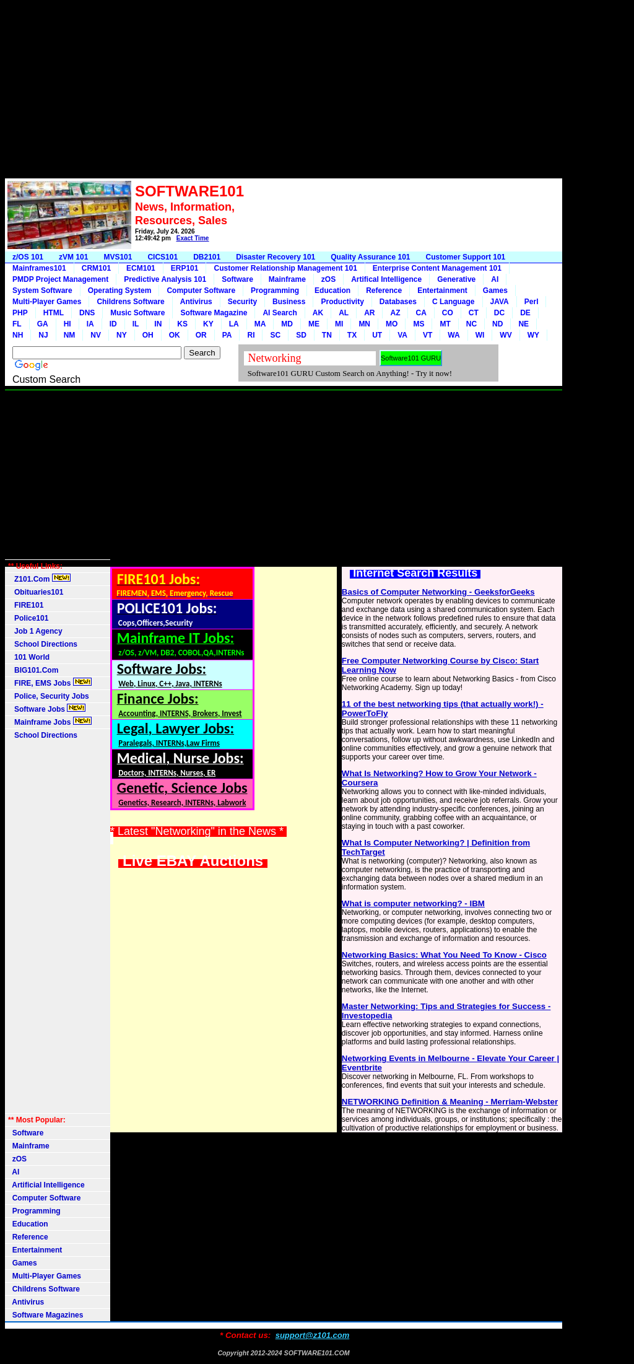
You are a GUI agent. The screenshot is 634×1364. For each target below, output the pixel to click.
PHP (20, 312)
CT (474, 312)
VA (402, 335)
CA (420, 312)
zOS (328, 279)
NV (95, 335)
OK (174, 335)
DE (525, 312)
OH (148, 335)
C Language (453, 301)
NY (121, 335)
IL (135, 324)
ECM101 (140, 268)
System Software (42, 290)
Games (495, 290)
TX (352, 335)
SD (301, 335)
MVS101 (117, 257)
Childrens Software (130, 301)
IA (90, 324)
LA (234, 324)
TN (327, 335)
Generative (456, 279)
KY (208, 324)
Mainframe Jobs (50, 722)
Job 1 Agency (35, 631)
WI (480, 335)
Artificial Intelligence (46, 1185)
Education (332, 290)
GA (42, 324)
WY (533, 335)
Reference (384, 290)
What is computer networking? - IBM (413, 903)
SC (275, 335)
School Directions (42, 644)
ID (113, 324)
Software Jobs (46, 709)
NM (70, 335)
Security (242, 301)
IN (158, 324)
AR (369, 312)
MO (391, 324)
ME (313, 324)
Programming (275, 290)
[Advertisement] (283, 91)
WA (453, 335)
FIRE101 (25, 605)
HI (67, 324)
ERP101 (185, 268)
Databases (398, 301)
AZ (395, 312)
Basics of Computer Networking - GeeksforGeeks (438, 592)
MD (287, 324)
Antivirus (196, 301)
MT (445, 324)
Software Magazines (45, 1315)
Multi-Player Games (46, 301)
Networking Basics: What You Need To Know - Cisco (444, 955)
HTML (53, 312)
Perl (531, 301)
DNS (87, 312)
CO (447, 312)
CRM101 (96, 268)
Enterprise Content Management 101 (437, 268)
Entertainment (442, 290)
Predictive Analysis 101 (165, 279)
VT (427, 335)
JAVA (499, 301)
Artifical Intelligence (386, 279)
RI (250, 335)
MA (260, 324)
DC (499, 312)
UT (377, 335)
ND (497, 324)
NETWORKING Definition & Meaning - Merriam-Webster (450, 1101)
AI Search (280, 312)
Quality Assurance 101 (370, 257)
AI (494, 279)
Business (288, 301)
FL (17, 324)
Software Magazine (213, 312)
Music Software (137, 312)
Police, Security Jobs (49, 696)
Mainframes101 (39, 268)
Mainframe (287, 279)
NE (523, 324)
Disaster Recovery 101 (275, 257)
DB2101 (206, 257)
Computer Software (201, 290)
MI (339, 324)
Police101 (28, 618)
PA (227, 335)
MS (418, 324)
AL (344, 312)
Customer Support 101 (466, 257)
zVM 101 (73, 257)
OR (201, 335)
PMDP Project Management (60, 279)
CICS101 (162, 257)
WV (505, 335)
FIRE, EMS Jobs (50, 683)
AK (318, 312)
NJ (43, 335)
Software (237, 279)
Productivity (342, 301)
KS (182, 324)
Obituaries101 (35, 592)
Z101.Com (39, 579)
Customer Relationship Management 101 (285, 268)
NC (471, 324)
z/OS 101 (27, 257)
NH (17, 335)
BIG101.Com (33, 670)
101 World (29, 657)
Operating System (120, 290)
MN (364, 324)
